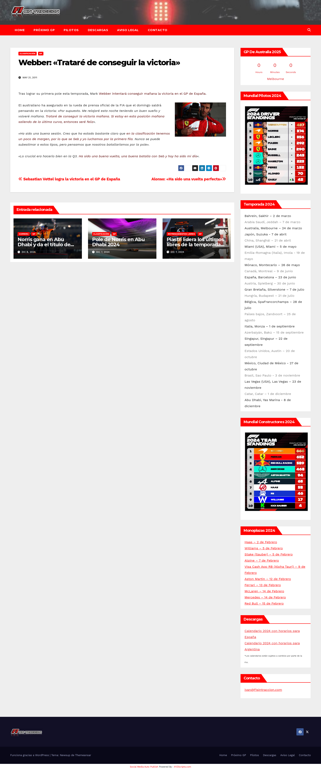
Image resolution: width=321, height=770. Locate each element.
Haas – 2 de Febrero (261, 542)
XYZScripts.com (182, 767)
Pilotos (71, 30)
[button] (309, 30)
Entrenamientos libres (181, 234)
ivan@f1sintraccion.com (263, 690)
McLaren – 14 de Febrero (264, 591)
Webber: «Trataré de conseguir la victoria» (99, 62)
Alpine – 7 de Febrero (262, 560)
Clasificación (27, 53)
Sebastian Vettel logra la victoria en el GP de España (69, 179)
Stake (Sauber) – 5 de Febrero (269, 554)
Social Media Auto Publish (144, 767)
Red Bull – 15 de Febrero (264, 603)
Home (20, 30)
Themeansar (83, 755)
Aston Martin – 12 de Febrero (268, 579)
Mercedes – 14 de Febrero (265, 597)
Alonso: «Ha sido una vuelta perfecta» (188, 179)
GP (40, 53)
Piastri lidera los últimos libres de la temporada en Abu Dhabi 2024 (195, 244)
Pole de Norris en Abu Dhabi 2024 (118, 241)
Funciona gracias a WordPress (30, 755)
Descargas (98, 30)
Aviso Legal (128, 30)
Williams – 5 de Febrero (264, 548)
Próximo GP (44, 30)
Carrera (23, 234)
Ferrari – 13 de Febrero (263, 585)
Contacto (157, 30)
